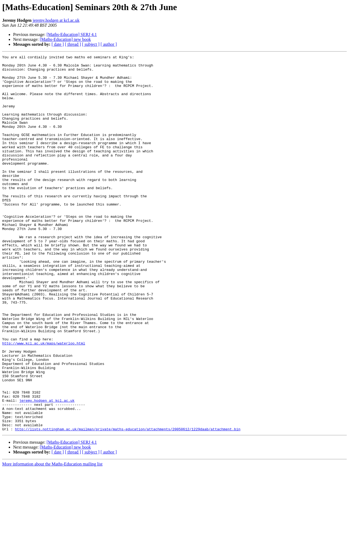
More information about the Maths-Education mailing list (52, 539)
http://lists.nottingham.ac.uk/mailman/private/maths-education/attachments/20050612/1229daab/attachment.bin (127, 504)
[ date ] (58, 44)
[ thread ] (73, 44)
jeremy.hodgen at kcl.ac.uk (56, 20)
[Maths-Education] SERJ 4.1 (72, 34)
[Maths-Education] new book (65, 39)
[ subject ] (91, 44)
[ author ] (109, 44)
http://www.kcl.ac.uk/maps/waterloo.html (43, 401)
